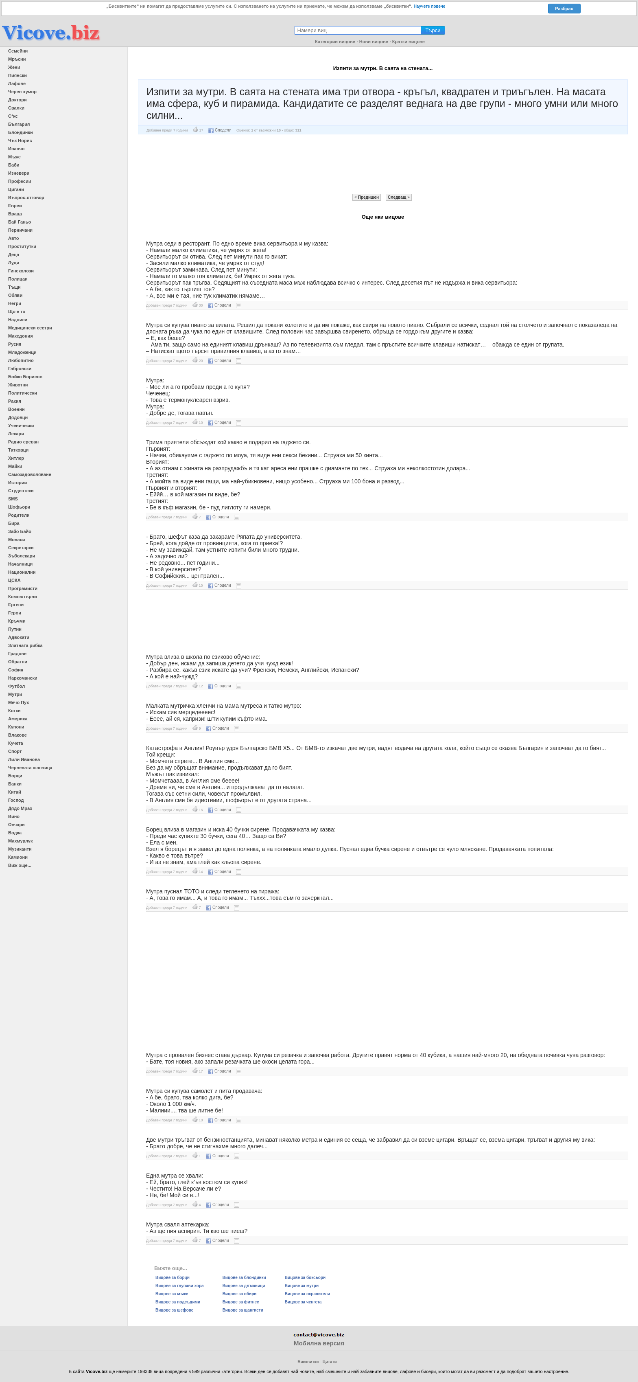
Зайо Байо (19, 531)
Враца (15, 213)
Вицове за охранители (307, 1294)
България (19, 124)
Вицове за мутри (302, 1285)
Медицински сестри (30, 327)
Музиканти (20, 849)
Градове (17, 653)
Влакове (17, 735)
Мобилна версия (319, 1343)
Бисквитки (308, 1362)
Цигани (16, 189)
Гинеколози (21, 270)
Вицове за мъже (171, 1294)
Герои (14, 612)
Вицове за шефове (174, 1310)
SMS (13, 498)
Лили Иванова (24, 759)
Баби (14, 164)
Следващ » (399, 197)
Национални (21, 572)
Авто (13, 238)
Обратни (17, 661)
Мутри (15, 694)
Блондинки (20, 132)
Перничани (20, 230)
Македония (20, 335)
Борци (15, 775)
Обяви (15, 295)
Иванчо (16, 148)
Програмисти (22, 588)
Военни (16, 409)
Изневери (18, 173)
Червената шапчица (30, 767)
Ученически (21, 425)
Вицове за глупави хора (179, 1285)
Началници (20, 564)
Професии (19, 181)
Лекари (16, 433)
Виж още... (19, 865)
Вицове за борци (172, 1277)
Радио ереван (23, 441)
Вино (14, 816)
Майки (15, 466)
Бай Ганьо (19, 221)
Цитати (330, 1362)
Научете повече (430, 6)
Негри (14, 303)
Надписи (17, 319)
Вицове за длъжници (244, 1285)
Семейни (18, 50)
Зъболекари (21, 555)
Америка (17, 718)
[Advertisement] (383, 164)
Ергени (16, 604)
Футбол (16, 686)
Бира (14, 523)
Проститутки (22, 246)
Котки (14, 710)
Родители (19, 515)
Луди (13, 262)
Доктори (17, 99)
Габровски (19, 368)
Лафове (17, 83)
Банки (15, 783)
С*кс (13, 116)
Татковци (18, 450)
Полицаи (18, 278)
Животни (18, 384)
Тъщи (14, 287)
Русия (14, 344)
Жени (14, 67)
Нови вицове (373, 41)
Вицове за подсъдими (177, 1302)
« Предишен (366, 197)
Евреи (15, 205)
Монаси (16, 539)
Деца (13, 254)
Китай (14, 792)
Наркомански (22, 678)
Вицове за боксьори (305, 1277)
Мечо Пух (18, 702)
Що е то (16, 311)
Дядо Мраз (20, 808)
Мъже (14, 156)
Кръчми (17, 621)
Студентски (21, 490)
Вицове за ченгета (303, 1302)
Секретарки (21, 547)
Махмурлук (20, 840)
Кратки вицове (408, 41)
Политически (22, 392)
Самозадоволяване (29, 474)
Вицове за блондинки (244, 1277)
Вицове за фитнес (241, 1302)
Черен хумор (22, 91)
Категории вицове (335, 41)
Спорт (15, 751)
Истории (17, 482)
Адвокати (18, 637)
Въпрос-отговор (26, 197)
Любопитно (21, 360)
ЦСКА (14, 580)
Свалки (16, 107)
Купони (16, 726)
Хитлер (16, 458)
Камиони (18, 857)
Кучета (15, 743)
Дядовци (18, 417)
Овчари (16, 824)
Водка (15, 832)
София (15, 669)
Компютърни (22, 596)
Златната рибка (25, 645)
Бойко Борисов (25, 376)
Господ (16, 800)
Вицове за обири (240, 1294)
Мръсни (17, 59)
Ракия (14, 401)
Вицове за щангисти (243, 1310)
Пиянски (17, 75)
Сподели (219, 130)
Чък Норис (20, 140)
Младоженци (22, 352)
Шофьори (19, 507)
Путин (15, 629)
